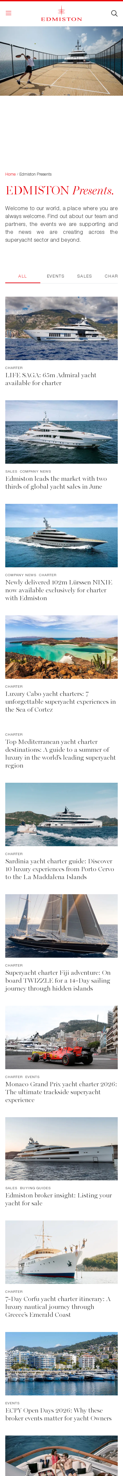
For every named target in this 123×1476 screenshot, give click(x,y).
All (22, 276)
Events (56, 276)
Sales (84, 276)
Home (10, 174)
